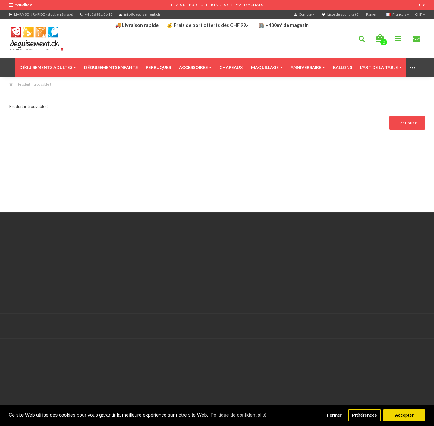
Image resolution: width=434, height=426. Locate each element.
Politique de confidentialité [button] (238, 415)
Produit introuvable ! (34, 84)
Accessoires (195, 67)
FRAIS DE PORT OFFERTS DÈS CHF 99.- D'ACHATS (217, 4)
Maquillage (266, 67)
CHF (420, 14)
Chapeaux (231, 67)
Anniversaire (308, 67)
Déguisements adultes (47, 67)
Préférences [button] (364, 415)
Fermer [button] (334, 415)
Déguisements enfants (111, 67)
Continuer (407, 123)
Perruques (158, 67)
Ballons (342, 67)
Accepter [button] (404, 415)
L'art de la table (380, 67)
